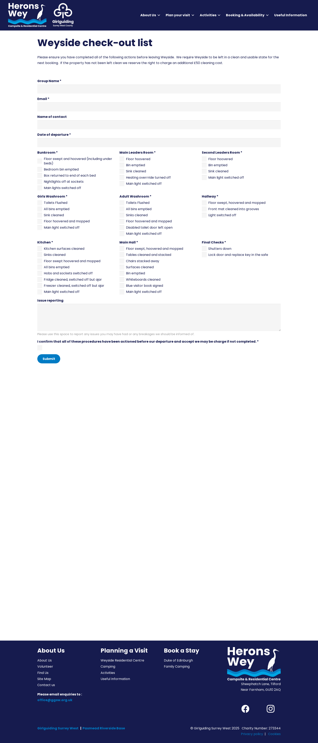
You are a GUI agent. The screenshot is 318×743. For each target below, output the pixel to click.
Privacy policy (252, 734)
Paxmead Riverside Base (104, 728)
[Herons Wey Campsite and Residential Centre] (27, 15)
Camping (108, 666)
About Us (44, 660)
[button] (158, 15)
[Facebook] (245, 709)
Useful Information (115, 679)
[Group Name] (159, 89)
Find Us (42, 672)
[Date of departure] (159, 142)
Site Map (44, 679)
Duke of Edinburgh (178, 660)
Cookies (274, 734)
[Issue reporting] (159, 317)
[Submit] (48, 358)
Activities (108, 672)
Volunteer (45, 666)
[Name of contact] (159, 124)
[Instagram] (270, 709)
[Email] (159, 107)
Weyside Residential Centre (122, 660)
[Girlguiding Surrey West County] (62, 15)
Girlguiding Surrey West (57, 728)
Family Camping (177, 666)
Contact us (46, 685)
